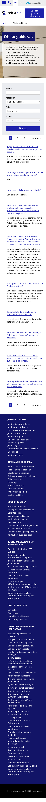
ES (21, 2)
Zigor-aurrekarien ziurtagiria (21, 684)
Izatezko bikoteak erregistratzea (23, 525)
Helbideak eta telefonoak (19, 469)
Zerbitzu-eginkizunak (17, 619)
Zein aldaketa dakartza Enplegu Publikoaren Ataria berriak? (21, 313)
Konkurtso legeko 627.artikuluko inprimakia (23, 588)
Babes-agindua (15, 753)
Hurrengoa (36, 138)
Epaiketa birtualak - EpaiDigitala (22, 566)
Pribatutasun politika (17, 491)
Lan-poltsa (13, 610)
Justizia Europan (15, 436)
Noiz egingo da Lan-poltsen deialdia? (24, 190)
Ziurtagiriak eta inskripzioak (21, 509)
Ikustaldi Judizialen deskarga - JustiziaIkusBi (21, 680)
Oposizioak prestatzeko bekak (22, 672)
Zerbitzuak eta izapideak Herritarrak (21, 627)
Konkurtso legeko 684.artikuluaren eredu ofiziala (22, 582)
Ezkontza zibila (14, 513)
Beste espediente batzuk (19, 528)
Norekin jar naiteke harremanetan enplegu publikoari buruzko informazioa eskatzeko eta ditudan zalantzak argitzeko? (23, 209)
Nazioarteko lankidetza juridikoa (23, 448)
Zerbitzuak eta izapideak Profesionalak (21, 543)
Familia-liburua (14, 522)
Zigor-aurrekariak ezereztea (21, 688)
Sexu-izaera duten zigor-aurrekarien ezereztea (19, 695)
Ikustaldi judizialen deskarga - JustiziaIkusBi (21, 562)
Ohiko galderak (15, 479)
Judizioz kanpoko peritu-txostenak (19, 742)
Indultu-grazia (14, 658)
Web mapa (12, 482)
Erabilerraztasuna (16, 485)
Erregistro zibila (17, 502)
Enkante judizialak (16, 747)
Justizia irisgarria (15, 455)
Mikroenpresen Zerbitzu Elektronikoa (19, 571)
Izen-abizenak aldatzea (18, 516)
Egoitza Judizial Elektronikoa (21, 466)
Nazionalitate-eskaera (18, 519)
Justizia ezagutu (17, 419)
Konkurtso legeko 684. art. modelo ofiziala (20, 701)
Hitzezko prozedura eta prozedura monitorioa (18, 713)
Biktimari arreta (15, 759)
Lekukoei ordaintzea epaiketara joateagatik (22, 653)
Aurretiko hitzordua (17, 506)
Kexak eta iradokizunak (18, 756)
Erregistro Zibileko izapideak (21, 639)
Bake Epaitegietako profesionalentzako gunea (20, 556)
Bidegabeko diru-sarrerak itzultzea (20, 668)
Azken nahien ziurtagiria (19, 675)
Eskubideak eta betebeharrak (21, 430)
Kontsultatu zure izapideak (20, 535)
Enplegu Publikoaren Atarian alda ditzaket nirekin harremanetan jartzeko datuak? (25, 149)
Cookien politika (15, 495)
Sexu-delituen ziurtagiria (19, 691)
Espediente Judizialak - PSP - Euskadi (20, 550)
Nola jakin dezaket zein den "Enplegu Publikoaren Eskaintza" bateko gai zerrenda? (24, 335)
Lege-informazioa (16, 488)
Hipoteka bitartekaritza (18, 762)
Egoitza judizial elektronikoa (34, 13)
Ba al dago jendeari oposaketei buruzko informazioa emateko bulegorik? (25, 173)
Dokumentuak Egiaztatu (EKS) (21, 645)
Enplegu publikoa (17, 605)
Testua (9, 88)
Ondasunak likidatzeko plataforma (18, 577)
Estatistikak (13, 452)
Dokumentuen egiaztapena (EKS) (23, 531)
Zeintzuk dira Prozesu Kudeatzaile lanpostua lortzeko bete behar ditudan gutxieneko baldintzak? (24, 358)
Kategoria (10, 97)
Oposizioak (13, 613)
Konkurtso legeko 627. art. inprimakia (20, 707)
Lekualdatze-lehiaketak (18, 616)
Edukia (9, 116)
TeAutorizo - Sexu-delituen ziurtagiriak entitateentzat (20, 662)
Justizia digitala (14, 445)
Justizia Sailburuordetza (19, 424)
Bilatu (23, 128)
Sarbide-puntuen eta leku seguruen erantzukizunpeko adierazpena (21, 596)
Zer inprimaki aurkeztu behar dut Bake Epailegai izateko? (25, 284)
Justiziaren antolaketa (18, 427)
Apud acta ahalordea (17, 738)
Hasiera (5, 23)
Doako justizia (14, 717)
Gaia (8, 107)
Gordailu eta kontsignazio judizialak (19, 733)
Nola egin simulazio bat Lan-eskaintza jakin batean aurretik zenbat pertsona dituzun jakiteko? (24, 384)
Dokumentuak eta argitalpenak (22, 476)
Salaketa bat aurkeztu (18, 750)
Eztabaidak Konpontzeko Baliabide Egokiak (19, 441)
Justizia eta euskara (17, 433)
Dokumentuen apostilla (18, 649)
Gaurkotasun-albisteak (18, 473)
